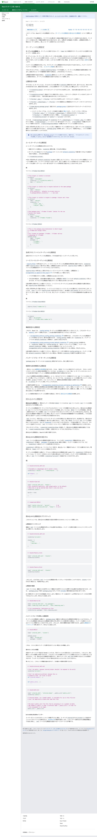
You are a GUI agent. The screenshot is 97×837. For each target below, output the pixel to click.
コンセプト (42, 21)
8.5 (81, 29)
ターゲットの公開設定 (62, 33)
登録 (79, 16)
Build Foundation (30, 16)
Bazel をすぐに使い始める (11, 7)
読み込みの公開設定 (75, 33)
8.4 (84, 29)
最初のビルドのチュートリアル (19, 10)
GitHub (92, 1)
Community (67, 1)
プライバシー (32, 832)
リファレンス (51, 1)
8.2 (89, 29)
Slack (61, 823)
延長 (59, 1)
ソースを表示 (44, 29)
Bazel (27, 21)
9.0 (76, 29)
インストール (5, 10)
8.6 (79, 29)
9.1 (74, 29)
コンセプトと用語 (49, 67)
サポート (62, 818)
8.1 (91, 29)
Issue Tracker (63, 821)
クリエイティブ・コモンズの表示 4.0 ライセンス (56, 728)
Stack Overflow (63, 826)
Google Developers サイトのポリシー (51, 730)
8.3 (86, 29)
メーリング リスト (59, 16)
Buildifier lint (51, 719)
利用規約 (25, 832)
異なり (65, 111)
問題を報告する (32, 29)
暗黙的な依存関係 (41, 369)
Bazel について (17, 1)
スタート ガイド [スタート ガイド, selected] (29, 1)
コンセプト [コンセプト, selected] (34, 10)
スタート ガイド (34, 21)
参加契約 (71, 16)
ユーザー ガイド (40, 1)
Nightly (70, 29)
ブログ (24, 818)
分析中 (86, 60)
